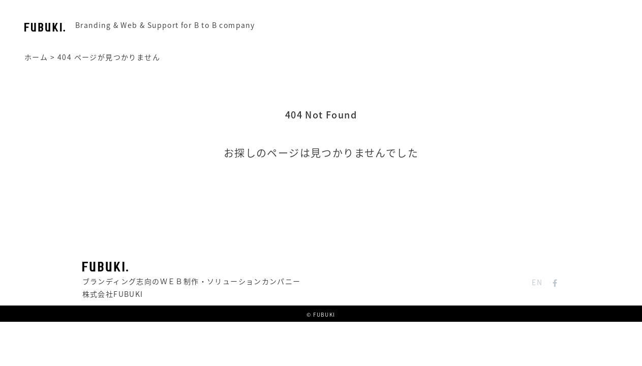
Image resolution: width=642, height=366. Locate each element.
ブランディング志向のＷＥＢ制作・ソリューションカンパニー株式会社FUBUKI (191, 280)
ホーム (36, 57)
